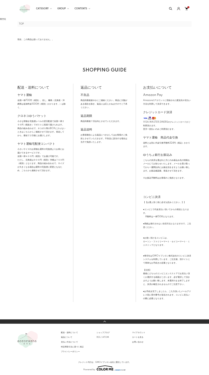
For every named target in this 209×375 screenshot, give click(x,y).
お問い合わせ (137, 342)
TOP (21, 24)
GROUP (61, 9)
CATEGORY (42, 9)
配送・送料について (69, 333)
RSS (98, 337)
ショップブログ (103, 333)
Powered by (104, 368)
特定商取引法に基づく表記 (72, 347)
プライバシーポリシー (70, 352)
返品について (66, 337)
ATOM (105, 337)
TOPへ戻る (104, 321)
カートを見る (137, 337)
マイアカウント (138, 333)
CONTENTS (80, 9)
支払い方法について (69, 342)
